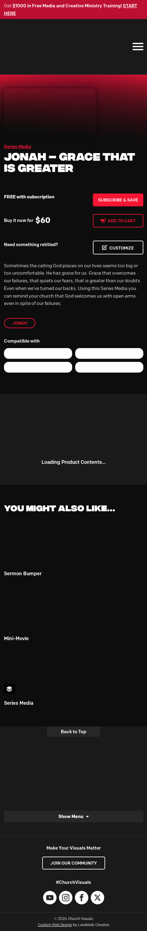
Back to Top (73, 731)
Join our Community (73, 863)
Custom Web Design (55, 924)
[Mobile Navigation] (136, 46)
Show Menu (70, 816)
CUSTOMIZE (121, 248)
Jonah (19, 323)
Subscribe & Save (118, 200)
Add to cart (122, 220)
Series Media (17, 146)
